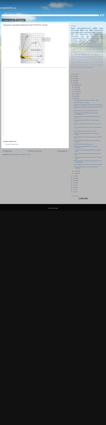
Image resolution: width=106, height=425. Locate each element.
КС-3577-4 (73, 60)
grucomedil (78, 51)
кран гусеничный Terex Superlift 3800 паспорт (86, 110)
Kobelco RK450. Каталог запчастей (83, 144)
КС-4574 (94, 60)
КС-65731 (79, 64)
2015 (74, 189)
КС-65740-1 (86, 64)
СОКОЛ (93, 64)
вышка (93, 57)
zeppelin (87, 59)
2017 (74, 185)
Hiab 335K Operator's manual (81, 102)
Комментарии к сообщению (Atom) (21, 154)
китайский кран (76, 40)
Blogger (56, 208)
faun (82, 59)
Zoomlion (86, 48)
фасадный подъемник (87, 67)
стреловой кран (96, 48)
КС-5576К (87, 62)
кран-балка (99, 33)
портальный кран (75, 43)
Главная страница (8, 20)
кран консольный (98, 46)
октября (76, 89)
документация (74, 65)
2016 (74, 187)
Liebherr (73, 45)
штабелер (73, 56)
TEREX (74, 53)
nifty (95, 56)
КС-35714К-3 (98, 59)
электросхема (94, 38)
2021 (74, 176)
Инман (94, 51)
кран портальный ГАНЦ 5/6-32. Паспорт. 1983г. (86, 100)
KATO (77, 46)
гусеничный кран (77, 36)
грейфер (99, 64)
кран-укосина (82, 65)
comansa (80, 53)
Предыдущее (62, 151)
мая (75, 98)
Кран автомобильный (81, 28)
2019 (74, 180)
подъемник (91, 40)
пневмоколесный (90, 45)
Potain (89, 46)
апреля (76, 171)
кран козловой (85, 33)
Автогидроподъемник (78, 38)
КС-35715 (79, 57)
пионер (89, 65)
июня (75, 96)
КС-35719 (100, 53)
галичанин (100, 51)
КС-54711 (99, 60)
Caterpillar (99, 57)
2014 (74, 191)
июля (75, 94)
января (76, 173)
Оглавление (20, 20)
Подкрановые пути (85, 54)
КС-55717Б (73, 62)
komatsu (86, 53)
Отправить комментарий (11, 144)
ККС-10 (92, 59)
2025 (74, 76)
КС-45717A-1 (80, 60)
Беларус (89, 51)
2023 (74, 80)
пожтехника (73, 67)
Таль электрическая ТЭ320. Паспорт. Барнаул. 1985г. (88, 164)
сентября (76, 91)
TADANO (85, 43)
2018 (74, 182)
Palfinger (83, 46)
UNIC (72, 51)
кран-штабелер (77, 48)
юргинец (80, 56)
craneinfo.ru (8, 8)
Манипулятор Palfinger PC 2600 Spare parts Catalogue (88, 104)
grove (91, 56)
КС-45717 (89, 49)
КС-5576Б (86, 57)
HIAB (83, 49)
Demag (72, 59)
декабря (76, 85)
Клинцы (96, 34)
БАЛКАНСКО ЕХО (96, 43)
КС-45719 (75, 54)
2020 (74, 178)
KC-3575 (78, 59)
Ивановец (95, 36)
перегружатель (97, 54)
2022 (74, 83)
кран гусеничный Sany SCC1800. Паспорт (85, 131)
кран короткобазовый (92, 41)
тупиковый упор (75, 49)
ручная (79, 67)
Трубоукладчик (97, 49)
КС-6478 (73, 64)
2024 (74, 78)
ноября (76, 87)
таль (86, 30)
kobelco (80, 45)
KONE (85, 56)
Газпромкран (93, 53)
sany (84, 51)
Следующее (7, 151)
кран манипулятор (81, 34)
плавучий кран (97, 65)
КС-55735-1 (80, 62)
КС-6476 (99, 62)
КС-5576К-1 (93, 62)
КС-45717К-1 (87, 60)
